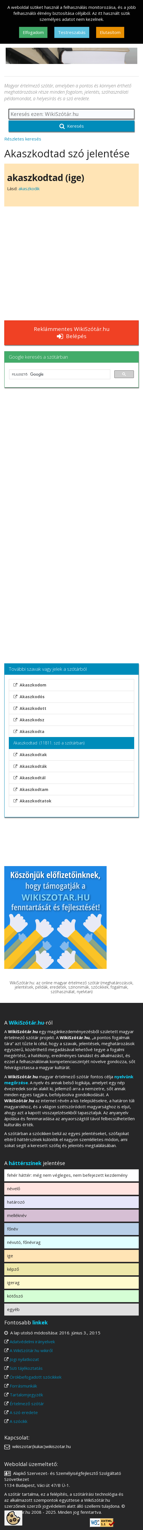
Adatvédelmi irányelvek (32, 1341)
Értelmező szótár (27, 1403)
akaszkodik (29, 188)
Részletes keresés (22, 139)
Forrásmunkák (23, 1386)
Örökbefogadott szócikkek (35, 1377)
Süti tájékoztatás (26, 1368)
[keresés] (59, 374)
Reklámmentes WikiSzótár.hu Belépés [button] (71, 332)
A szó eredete (24, 1412)
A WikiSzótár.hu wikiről (31, 1350)
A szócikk (18, 1421)
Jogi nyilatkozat (24, 1359)
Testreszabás (72, 32)
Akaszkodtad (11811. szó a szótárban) (48, 743)
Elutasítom (110, 32)
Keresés (71, 126)
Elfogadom (33, 32)
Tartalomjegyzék (26, 1395)
